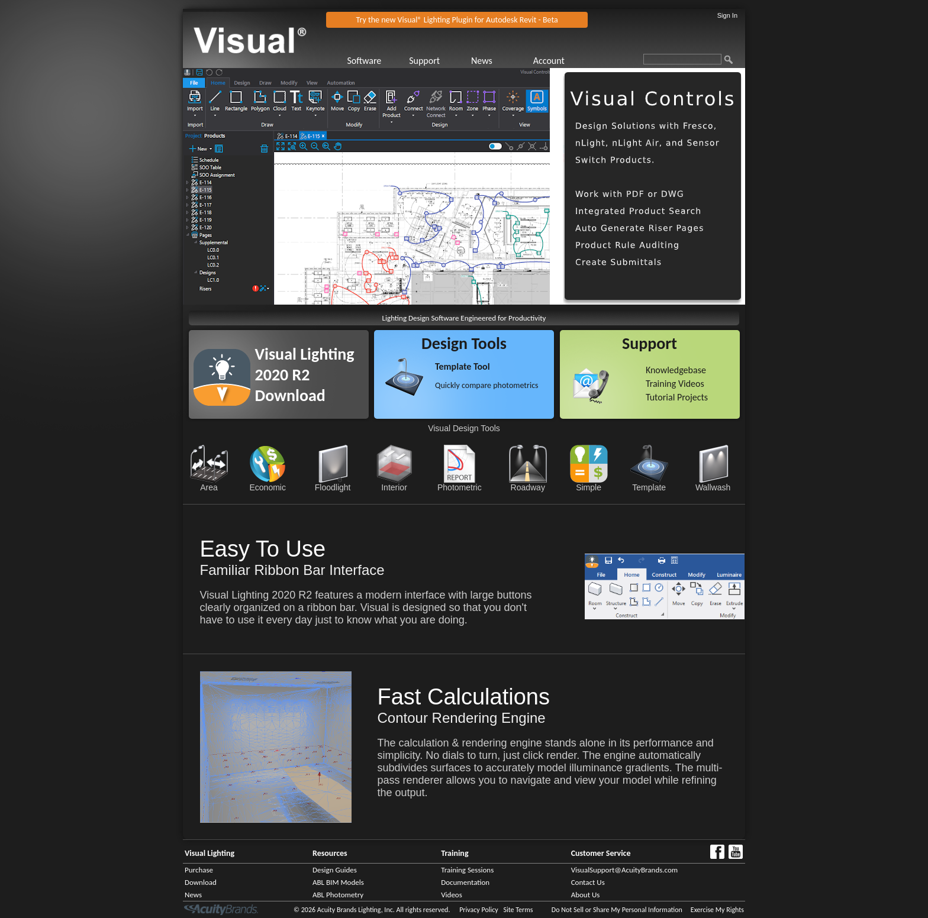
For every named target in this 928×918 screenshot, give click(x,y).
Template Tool (462, 366)
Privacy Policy (478, 910)
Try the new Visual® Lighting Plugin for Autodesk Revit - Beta (457, 19)
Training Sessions (467, 869)
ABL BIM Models (338, 882)
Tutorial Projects (677, 397)
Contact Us (588, 882)
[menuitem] (377, 60)
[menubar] (470, 60)
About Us (585, 894)
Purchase (199, 869)
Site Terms (518, 910)
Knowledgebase (676, 370)
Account (549, 60)
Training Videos (675, 383)
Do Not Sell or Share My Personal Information (617, 910)
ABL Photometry (337, 894)
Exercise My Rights (717, 910)
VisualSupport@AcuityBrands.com (624, 869)
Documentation (465, 882)
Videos (451, 894)
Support (424, 60)
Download (201, 882)
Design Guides (334, 869)
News (481, 60)
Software (364, 60)
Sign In (727, 15)
